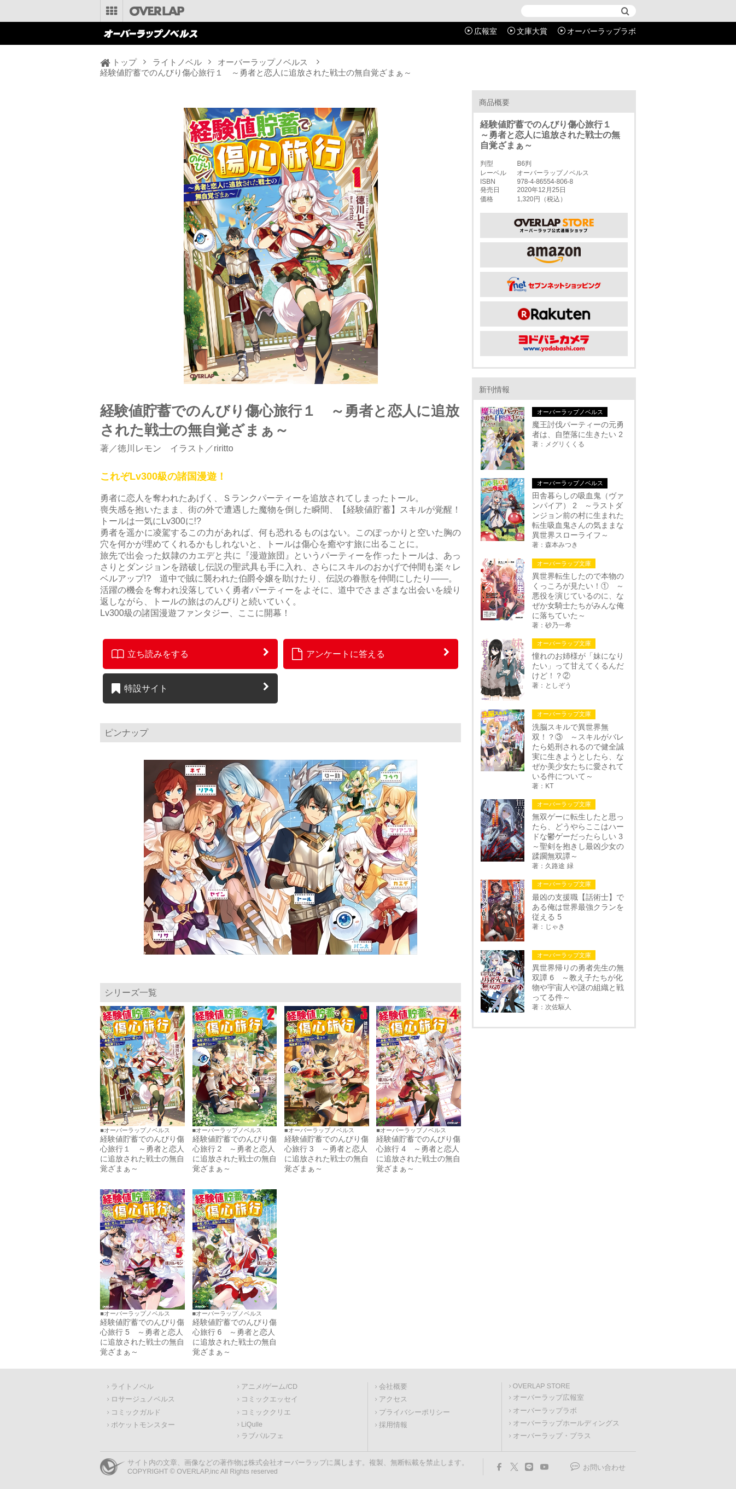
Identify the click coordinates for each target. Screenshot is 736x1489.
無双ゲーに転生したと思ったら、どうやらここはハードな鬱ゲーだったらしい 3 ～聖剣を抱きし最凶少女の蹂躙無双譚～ (579, 836)
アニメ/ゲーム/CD (269, 1387)
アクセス (393, 1399)
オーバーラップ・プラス (552, 1436)
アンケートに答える (338, 654)
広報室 (485, 31)
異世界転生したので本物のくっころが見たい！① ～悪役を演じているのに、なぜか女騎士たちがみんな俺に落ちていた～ (578, 596)
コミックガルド (136, 1412)
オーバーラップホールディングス (566, 1423)
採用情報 (393, 1425)
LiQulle (251, 1424)
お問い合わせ (604, 1467)
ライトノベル (177, 62)
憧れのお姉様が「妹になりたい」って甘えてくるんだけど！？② (578, 666)
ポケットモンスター (143, 1425)
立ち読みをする (150, 654)
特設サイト (140, 688)
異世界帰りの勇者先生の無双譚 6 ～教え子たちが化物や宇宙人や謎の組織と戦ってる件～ (578, 982)
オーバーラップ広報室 (548, 1397)
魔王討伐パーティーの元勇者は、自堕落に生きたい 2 (578, 429)
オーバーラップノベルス (263, 62)
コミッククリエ (266, 1412)
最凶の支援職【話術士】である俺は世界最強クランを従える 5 (578, 907)
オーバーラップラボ (601, 31)
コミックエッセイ (269, 1399)
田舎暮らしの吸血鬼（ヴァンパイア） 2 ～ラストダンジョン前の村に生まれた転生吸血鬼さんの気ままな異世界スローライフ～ (578, 515)
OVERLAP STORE (541, 1386)
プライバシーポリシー (414, 1412)
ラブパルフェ (262, 1436)
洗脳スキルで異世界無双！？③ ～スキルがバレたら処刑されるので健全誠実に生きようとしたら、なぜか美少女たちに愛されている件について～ (578, 752)
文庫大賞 (532, 31)
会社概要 (393, 1387)
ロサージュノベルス (143, 1399)
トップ (124, 62)
